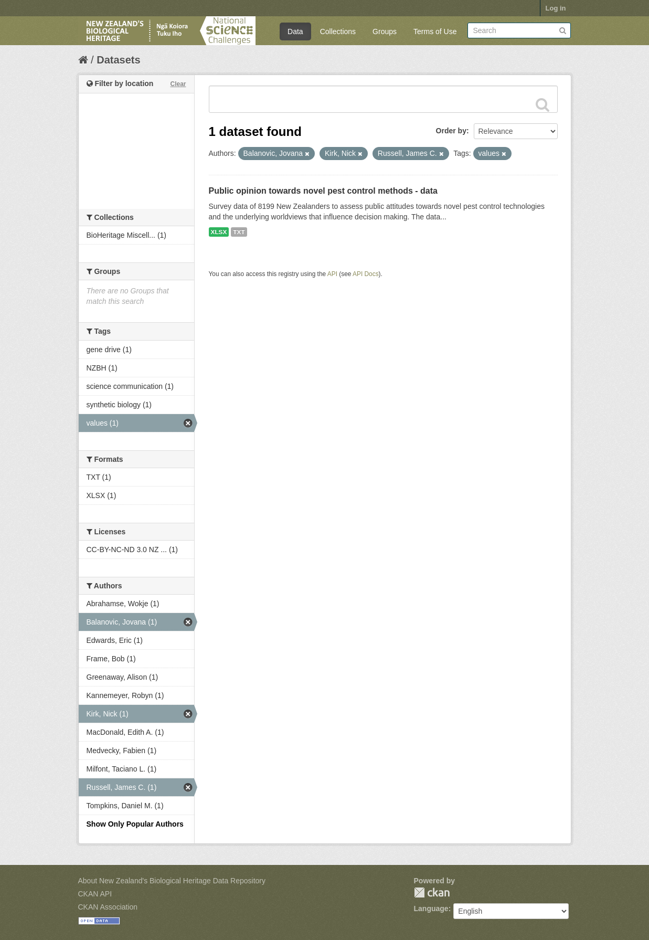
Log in (556, 8)
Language (431, 908)
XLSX (219, 232)
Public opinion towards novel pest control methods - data (323, 190)
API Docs (366, 274)
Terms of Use (434, 31)
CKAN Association (108, 907)
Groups (385, 31)
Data (295, 31)
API (332, 274)
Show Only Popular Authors (135, 824)
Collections (338, 31)
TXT (238, 232)
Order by (451, 130)
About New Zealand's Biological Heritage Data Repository (172, 880)
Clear (178, 84)
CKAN (432, 892)
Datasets (118, 60)
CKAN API (95, 894)
